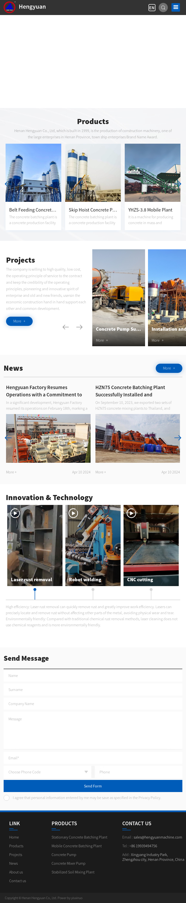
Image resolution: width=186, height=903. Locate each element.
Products (16, 845)
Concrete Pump (64, 854)
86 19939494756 (144, 845)
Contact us (17, 880)
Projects (15, 854)
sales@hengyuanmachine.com (158, 837)
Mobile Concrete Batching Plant (77, 845)
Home (14, 837)
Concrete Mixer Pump (68, 863)
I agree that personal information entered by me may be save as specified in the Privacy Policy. (82, 798)
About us (16, 872)
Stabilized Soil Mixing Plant (73, 872)
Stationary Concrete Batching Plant (79, 837)
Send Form (93, 786)
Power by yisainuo (70, 898)
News (13, 863)
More (19, 321)
